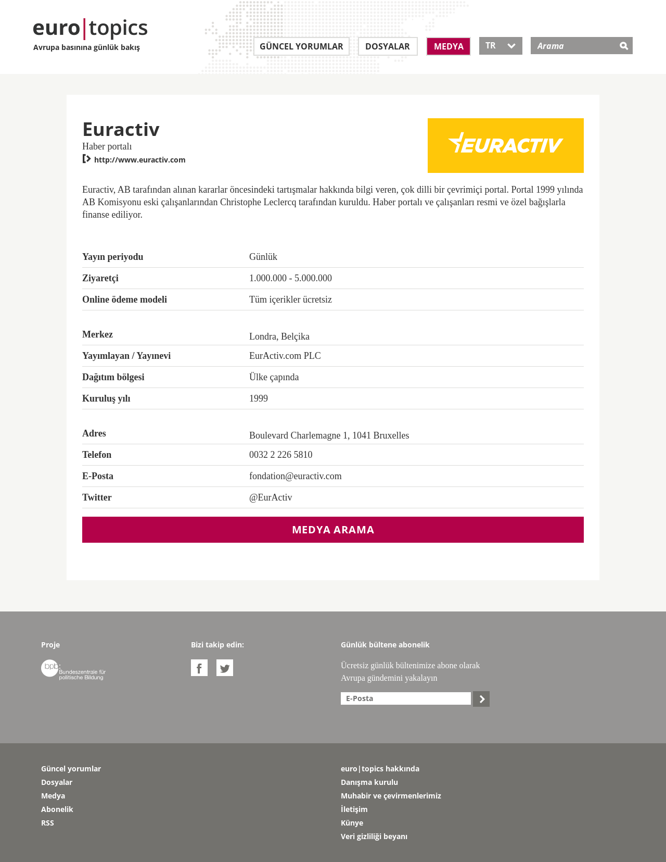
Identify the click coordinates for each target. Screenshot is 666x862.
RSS (47, 823)
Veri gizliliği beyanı (374, 836)
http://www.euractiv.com (134, 160)
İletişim (354, 809)
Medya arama (333, 529)
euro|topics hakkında (380, 768)
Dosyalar (387, 46)
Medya (449, 46)
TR (500, 45)
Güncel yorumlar (301, 46)
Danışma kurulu (369, 782)
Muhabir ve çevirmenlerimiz (391, 796)
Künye (352, 823)
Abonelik (57, 809)
